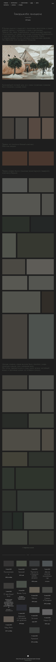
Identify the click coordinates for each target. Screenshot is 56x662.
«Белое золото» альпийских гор (47, 578)
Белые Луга (21, 596)
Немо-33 (47, 623)
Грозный (21, 575)
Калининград (8, 576)
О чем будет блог (9, 598)
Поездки (47, 584)
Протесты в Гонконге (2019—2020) (34, 578)
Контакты (6, 5)
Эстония (34, 621)
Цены (37, 2)
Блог (31, 2)
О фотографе (24, 2)
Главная (6, 2)
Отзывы (21, 5)
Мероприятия (9, 613)
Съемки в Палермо (47, 602)
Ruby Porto (9, 630)
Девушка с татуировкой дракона (21, 621)
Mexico (34, 601)
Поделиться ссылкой (29, 550)
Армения (34, 641)
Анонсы (14, 5)
